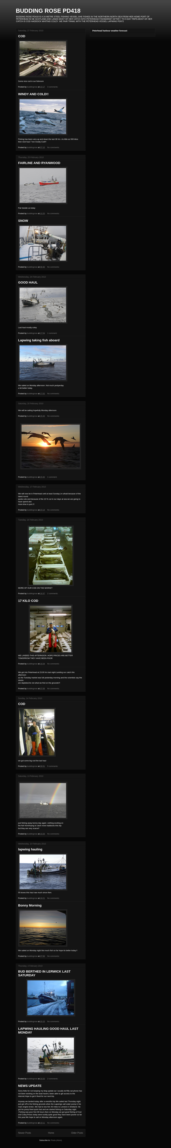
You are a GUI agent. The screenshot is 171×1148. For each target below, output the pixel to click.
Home (51, 1133)
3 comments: (53, 87)
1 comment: (52, 333)
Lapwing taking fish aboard (39, 340)
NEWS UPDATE (30, 1086)
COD (21, 36)
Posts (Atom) (56, 1140)
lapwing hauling (30, 849)
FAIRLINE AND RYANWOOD (39, 163)
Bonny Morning (30, 905)
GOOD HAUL (28, 282)
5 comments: (53, 766)
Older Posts (77, 1133)
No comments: (53, 147)
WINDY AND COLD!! (33, 94)
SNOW (23, 221)
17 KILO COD (28, 601)
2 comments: (53, 593)
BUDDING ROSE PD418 (48, 11)
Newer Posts (24, 1133)
